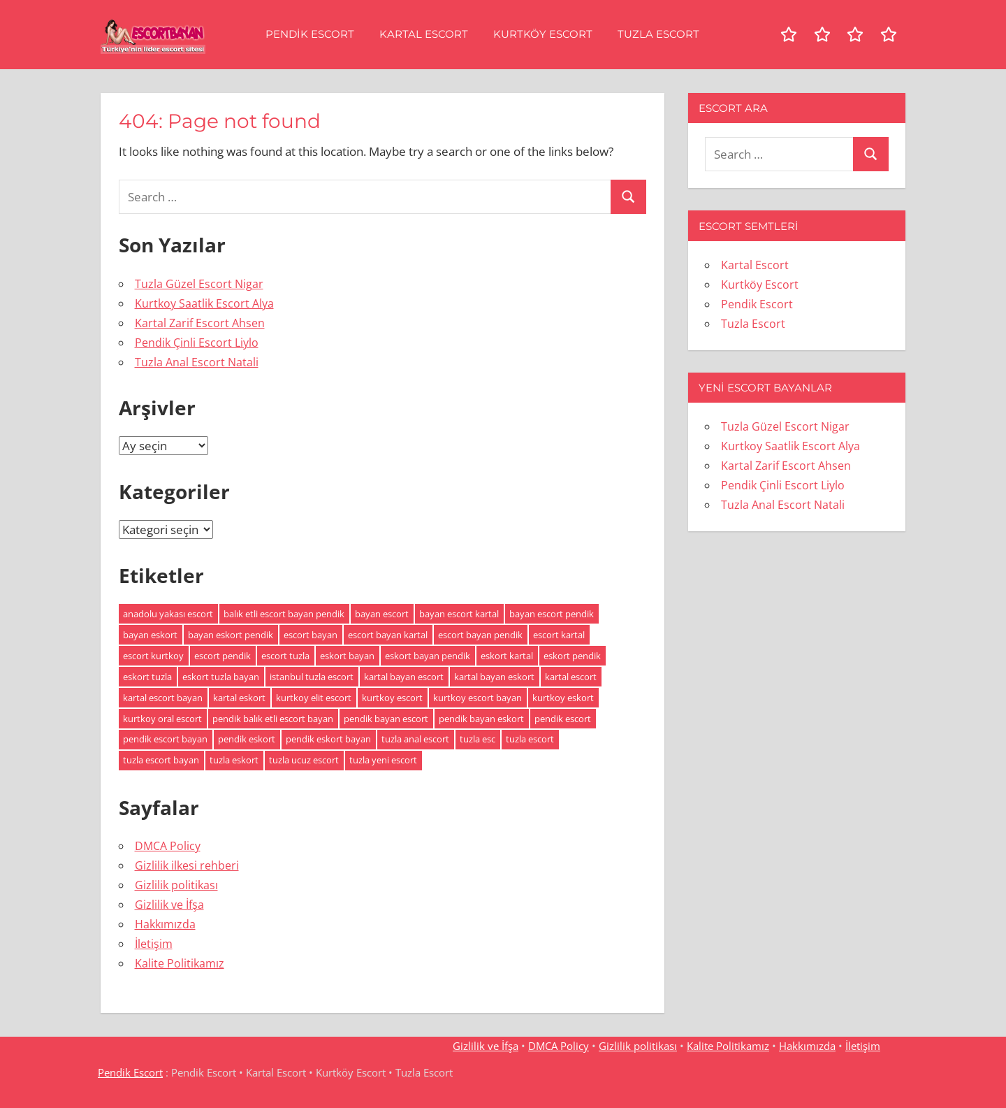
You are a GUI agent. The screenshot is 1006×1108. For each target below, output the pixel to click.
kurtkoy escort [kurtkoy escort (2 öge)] (392, 697)
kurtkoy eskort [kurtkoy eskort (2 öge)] (563, 697)
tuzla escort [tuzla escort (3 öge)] (530, 739)
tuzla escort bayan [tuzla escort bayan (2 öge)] (161, 760)
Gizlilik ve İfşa (169, 904)
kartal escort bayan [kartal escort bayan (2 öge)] (163, 697)
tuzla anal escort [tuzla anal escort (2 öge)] (415, 739)
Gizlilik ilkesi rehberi (187, 865)
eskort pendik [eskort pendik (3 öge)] (572, 655)
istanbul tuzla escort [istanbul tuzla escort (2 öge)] (311, 676)
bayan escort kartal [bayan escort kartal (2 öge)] (459, 613)
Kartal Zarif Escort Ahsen (200, 323)
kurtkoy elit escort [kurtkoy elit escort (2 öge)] (313, 697)
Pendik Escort (309, 34)
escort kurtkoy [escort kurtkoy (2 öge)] (153, 655)
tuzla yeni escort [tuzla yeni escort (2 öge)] (383, 760)
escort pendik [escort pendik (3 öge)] (222, 655)
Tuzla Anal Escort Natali (196, 362)
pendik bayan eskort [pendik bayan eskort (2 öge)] (481, 718)
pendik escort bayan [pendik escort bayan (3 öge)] (165, 739)
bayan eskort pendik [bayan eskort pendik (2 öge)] (230, 634)
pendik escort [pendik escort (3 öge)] (562, 718)
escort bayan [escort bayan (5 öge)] (310, 634)
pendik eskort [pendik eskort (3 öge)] (246, 739)
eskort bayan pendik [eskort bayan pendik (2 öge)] (427, 655)
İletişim (154, 943)
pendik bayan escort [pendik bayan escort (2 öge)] (386, 718)
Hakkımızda (165, 924)
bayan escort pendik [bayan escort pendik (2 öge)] (551, 613)
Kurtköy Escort (542, 34)
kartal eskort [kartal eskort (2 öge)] (239, 697)
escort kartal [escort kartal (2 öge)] (559, 634)
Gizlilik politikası (176, 885)
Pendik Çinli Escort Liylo (196, 342)
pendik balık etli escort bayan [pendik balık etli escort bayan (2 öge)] (272, 718)
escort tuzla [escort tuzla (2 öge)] (285, 655)
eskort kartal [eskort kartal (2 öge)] (507, 655)
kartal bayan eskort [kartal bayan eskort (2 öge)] (494, 676)
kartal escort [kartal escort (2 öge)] (571, 676)
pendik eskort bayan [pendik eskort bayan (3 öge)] (328, 739)
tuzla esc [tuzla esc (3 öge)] (477, 739)
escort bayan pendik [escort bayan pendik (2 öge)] (480, 634)
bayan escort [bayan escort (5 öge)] (382, 613)
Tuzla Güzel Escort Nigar (199, 284)
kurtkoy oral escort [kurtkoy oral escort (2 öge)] (162, 718)
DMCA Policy (168, 846)
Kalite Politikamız (179, 963)
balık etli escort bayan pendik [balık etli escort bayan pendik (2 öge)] (284, 613)
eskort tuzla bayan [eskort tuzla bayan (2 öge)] (220, 676)
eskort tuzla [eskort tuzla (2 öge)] (147, 676)
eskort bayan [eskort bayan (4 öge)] (347, 655)
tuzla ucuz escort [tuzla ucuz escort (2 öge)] (304, 760)
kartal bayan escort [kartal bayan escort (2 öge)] (404, 676)
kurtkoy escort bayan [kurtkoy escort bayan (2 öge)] (477, 697)
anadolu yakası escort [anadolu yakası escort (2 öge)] (168, 613)
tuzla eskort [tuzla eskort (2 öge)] (234, 760)
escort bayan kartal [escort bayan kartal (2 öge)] (388, 634)
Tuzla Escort (658, 34)
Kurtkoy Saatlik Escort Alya (204, 303)
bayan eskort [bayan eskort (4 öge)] (150, 634)
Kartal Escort (423, 34)
